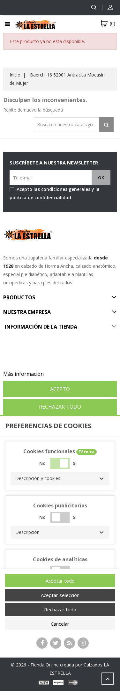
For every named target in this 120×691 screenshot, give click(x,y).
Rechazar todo (60, 406)
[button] (60, 478)
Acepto (60, 389)
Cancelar (60, 624)
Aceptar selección (60, 595)
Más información (23, 373)
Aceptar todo (60, 581)
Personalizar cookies (70, 373)
